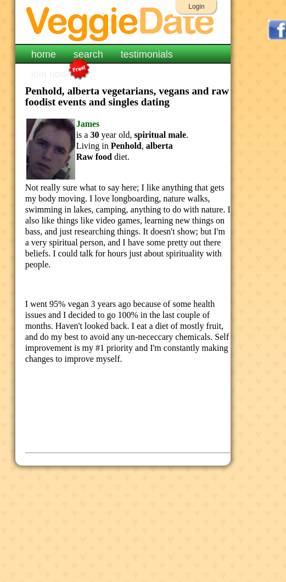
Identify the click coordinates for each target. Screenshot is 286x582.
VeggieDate (123, 23)
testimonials (147, 54)
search (88, 54)
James (88, 123)
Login (196, 6)
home (43, 54)
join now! (50, 73)
